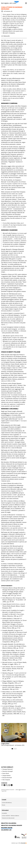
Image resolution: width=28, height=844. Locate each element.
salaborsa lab (6, 830)
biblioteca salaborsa (8, 823)
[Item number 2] (14, 748)
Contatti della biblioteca (7, 802)
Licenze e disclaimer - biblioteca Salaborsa (10, 815)
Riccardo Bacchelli (7, 777)
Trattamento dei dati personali (8, 818)
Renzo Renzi (5, 773)
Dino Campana (6, 779)
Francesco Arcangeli (7, 771)
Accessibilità (4, 813)
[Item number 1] (12, 748)
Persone (3, 805)
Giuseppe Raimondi (7, 769)
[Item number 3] (15, 748)
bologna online (6, 827)
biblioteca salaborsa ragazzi (11, 825)
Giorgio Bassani (6, 775)
